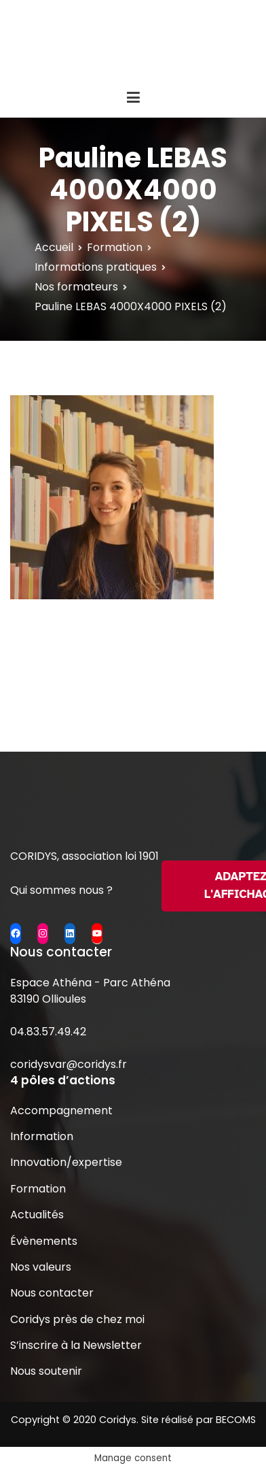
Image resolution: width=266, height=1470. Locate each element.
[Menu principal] (133, 98)
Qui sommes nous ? (61, 890)
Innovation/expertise (66, 1162)
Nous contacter (52, 1293)
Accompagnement (61, 1110)
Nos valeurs (40, 1267)
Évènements (43, 1241)
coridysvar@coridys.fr (68, 1064)
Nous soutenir (46, 1371)
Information (41, 1136)
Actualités (37, 1214)
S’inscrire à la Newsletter (76, 1345)
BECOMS (236, 1419)
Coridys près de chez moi (77, 1319)
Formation (38, 1189)
